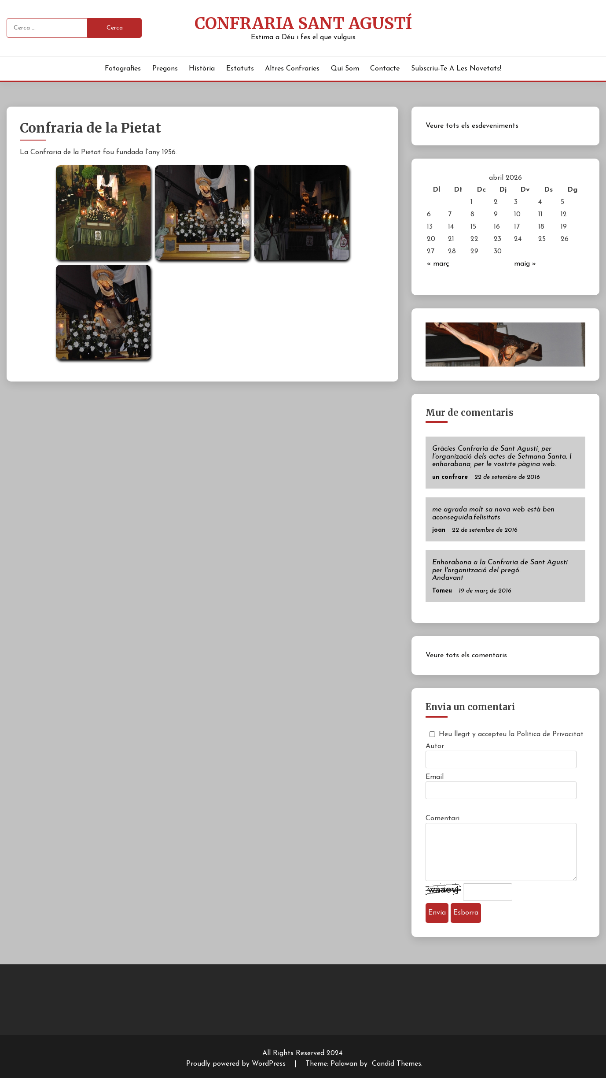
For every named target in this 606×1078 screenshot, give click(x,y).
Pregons (165, 68)
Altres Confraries (292, 68)
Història (202, 68)
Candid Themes (396, 1063)
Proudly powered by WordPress (237, 1063)
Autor (435, 746)
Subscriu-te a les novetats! (456, 68)
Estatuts (240, 68)
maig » (525, 263)
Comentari (442, 818)
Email (435, 777)
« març (438, 263)
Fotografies (123, 68)
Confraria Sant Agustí (303, 23)
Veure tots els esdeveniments (472, 126)
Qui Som (345, 68)
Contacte (385, 68)
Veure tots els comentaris (466, 655)
